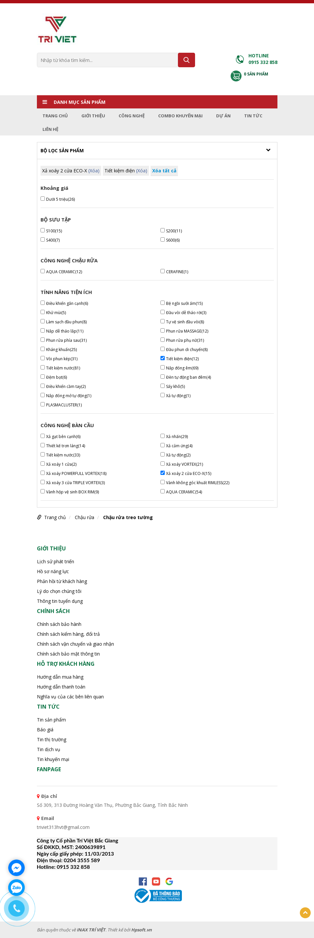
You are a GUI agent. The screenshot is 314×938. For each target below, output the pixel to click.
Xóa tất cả (164, 170)
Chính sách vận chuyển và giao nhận (75, 644)
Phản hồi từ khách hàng (62, 581)
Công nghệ (132, 115)
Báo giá (45, 729)
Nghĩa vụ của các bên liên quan (70, 696)
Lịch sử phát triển (55, 561)
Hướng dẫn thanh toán (61, 687)
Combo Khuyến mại (180, 115)
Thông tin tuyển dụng (60, 601)
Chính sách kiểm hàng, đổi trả (68, 634)
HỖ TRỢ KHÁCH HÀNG (66, 663)
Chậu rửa (84, 517)
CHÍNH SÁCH (53, 611)
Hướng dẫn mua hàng (60, 677)
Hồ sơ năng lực (53, 571)
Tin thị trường (51, 739)
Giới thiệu (93, 115)
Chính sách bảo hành (59, 624)
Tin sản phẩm (51, 720)
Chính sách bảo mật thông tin (68, 654)
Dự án (223, 115)
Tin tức (253, 115)
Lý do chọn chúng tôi (59, 591)
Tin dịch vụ (48, 749)
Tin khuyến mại (53, 759)
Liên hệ (50, 129)
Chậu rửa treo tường (128, 517)
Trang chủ (55, 115)
